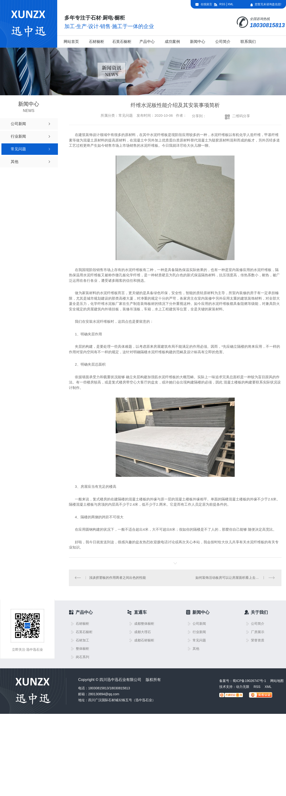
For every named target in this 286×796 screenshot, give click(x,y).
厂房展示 (257, 632)
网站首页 (71, 42)
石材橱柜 (96, 42)
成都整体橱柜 (144, 624)
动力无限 (242, 687)
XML (230, 4)
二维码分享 (241, 116)
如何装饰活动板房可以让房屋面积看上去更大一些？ (233, 578)
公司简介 (222, 42)
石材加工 (82, 640)
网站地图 (277, 681)
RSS (222, 4)
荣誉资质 (257, 640)
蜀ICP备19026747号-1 (249, 681)
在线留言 (206, 4)
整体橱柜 (82, 649)
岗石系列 (82, 657)
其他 (196, 649)
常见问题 (199, 640)
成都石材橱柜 (144, 640)
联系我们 (248, 42)
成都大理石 (142, 632)
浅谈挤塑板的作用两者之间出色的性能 (117, 578)
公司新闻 (199, 624)
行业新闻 (199, 632)
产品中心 (147, 42)
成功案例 (172, 42)
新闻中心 (197, 42)
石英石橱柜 (121, 42)
